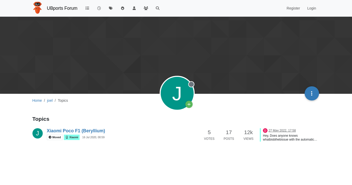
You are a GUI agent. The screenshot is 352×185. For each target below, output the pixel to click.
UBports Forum (62, 8)
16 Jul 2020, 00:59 (93, 137)
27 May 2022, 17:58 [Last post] (282, 130)
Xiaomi (71, 137)
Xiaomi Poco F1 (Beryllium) (76, 130)
